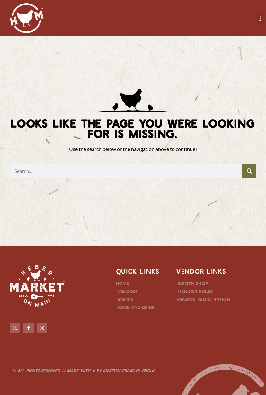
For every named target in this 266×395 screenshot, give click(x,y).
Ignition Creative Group (129, 370)
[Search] (249, 171)
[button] (260, 18)
